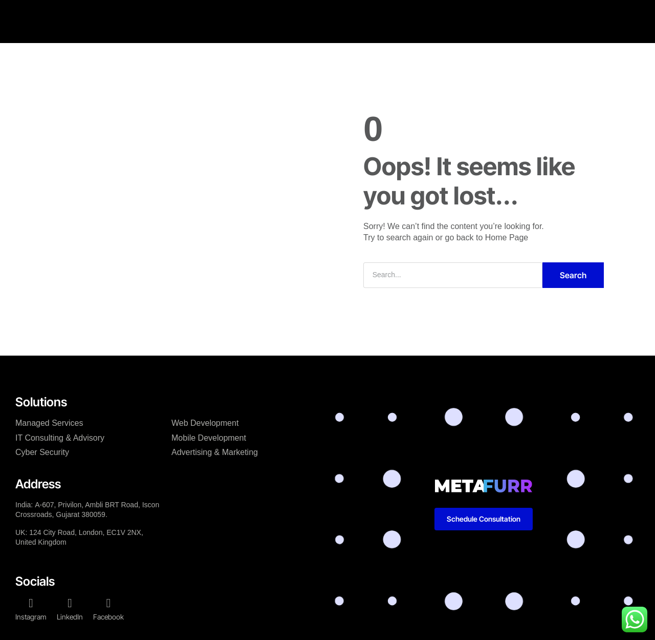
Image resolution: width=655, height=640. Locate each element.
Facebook (108, 616)
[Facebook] (108, 603)
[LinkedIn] (70, 603)
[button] (587, 11)
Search (573, 275)
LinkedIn (70, 616)
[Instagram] (31, 603)
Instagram (31, 616)
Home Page (507, 237)
